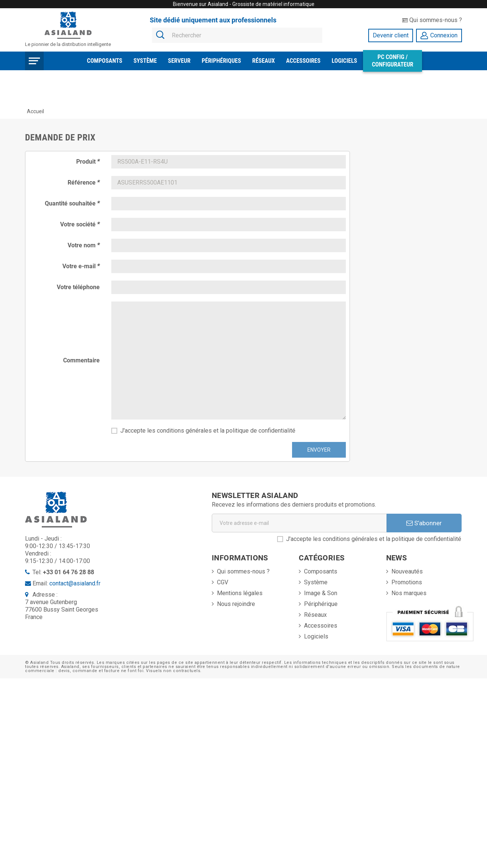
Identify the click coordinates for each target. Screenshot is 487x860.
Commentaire (81, 360)
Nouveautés (407, 571)
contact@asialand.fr (74, 583)
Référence (84, 182)
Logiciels (344, 60)
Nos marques (408, 593)
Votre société (80, 224)
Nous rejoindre (236, 603)
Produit (88, 161)
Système (144, 60)
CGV (222, 582)
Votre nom (84, 245)
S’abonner (424, 523)
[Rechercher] (237, 36)
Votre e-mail (81, 266)
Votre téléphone (78, 287)
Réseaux (263, 60)
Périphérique (321, 603)
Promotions (406, 582)
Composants (104, 60)
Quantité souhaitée (72, 203)
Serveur (179, 60)
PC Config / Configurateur (392, 60)
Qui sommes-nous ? (432, 20)
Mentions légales (240, 593)
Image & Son (320, 593)
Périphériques (221, 60)
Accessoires (303, 60)
